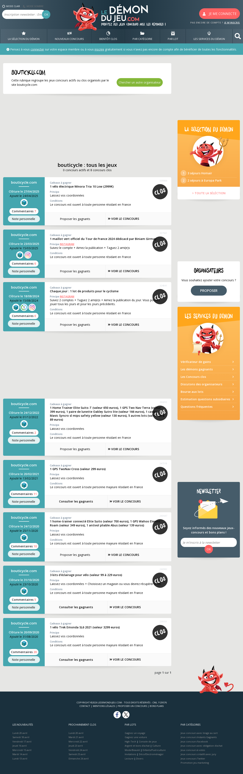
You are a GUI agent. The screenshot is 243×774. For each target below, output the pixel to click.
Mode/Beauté (132, 749)
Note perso (24, 219)
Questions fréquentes (196, 410)
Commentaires (24, 211)
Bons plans (157, 705)
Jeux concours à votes (193, 749)
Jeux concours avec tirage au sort (199, 732)
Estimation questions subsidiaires (205, 402)
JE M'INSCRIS (232, 22)
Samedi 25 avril (77, 753)
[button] (238, 36)
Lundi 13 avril (19, 757)
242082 (163, 568)
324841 (163, 285)
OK (46, 14)
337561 (163, 233)
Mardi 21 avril (76, 736)
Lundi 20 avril (19, 732)
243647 (163, 515)
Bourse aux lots (192, 395)
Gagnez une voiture (136, 736)
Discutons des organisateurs (201, 387)
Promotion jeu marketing (195, 762)
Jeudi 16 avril (19, 745)
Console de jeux (148, 740)
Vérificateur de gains (196, 365)
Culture (156, 745)
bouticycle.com (24, 182)
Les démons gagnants (197, 372)
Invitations (130, 753)
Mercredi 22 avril (78, 740)
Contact (84, 705)
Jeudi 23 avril (76, 745)
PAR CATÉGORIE (142, 36)
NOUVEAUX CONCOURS (69, 36)
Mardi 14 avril (19, 753)
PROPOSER (208, 293)
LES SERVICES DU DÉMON (209, 36)
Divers (139, 757)
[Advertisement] (87, 128)
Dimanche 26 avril (79, 757)
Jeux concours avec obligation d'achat (201, 745)
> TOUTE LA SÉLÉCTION (209, 196)
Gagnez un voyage (135, 732)
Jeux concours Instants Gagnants (199, 736)
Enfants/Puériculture (154, 749)
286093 (163, 401)
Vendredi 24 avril (78, 749)
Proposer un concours (132, 705)
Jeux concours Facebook (194, 740)
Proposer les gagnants (73, 219)
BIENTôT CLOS (108, 36)
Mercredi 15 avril (21, 749)
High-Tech (130, 740)
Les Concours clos (193, 380)
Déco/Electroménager (151, 753)
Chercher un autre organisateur (140, 82)
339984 (163, 180)
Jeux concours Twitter (193, 757)
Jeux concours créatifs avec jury (198, 753)
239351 (163, 621)
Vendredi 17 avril (21, 740)
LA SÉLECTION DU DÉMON (23, 36)
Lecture (129, 757)
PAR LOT (173, 36)
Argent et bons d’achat (137, 745)
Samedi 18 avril (20, 736)
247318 (163, 463)
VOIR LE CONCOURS (123, 219)
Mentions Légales (104, 705)
